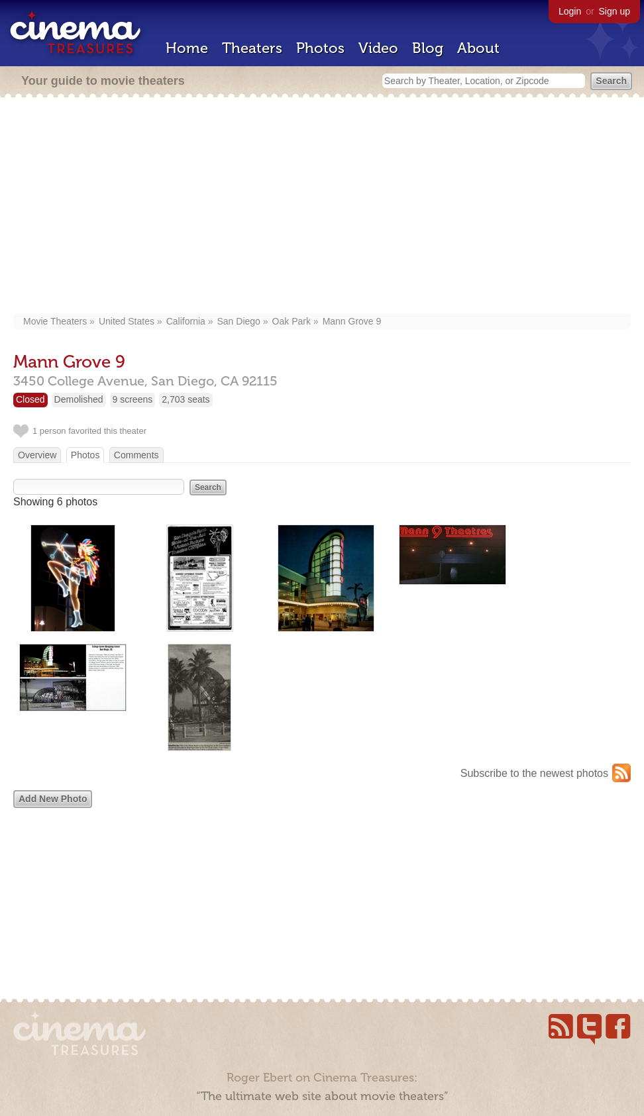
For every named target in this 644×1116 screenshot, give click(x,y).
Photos (320, 48)
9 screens (133, 399)
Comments (136, 455)
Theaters (252, 48)
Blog (427, 48)
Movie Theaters (55, 321)
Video (378, 48)
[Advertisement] (322, 206)
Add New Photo (53, 798)
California (185, 321)
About (478, 48)
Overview (37, 455)
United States (126, 321)
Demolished (78, 399)
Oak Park (291, 321)
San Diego (238, 321)
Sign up (614, 11)
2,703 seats (185, 399)
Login (570, 11)
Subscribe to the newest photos (534, 773)
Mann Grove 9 (352, 321)
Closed (30, 399)
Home (187, 48)
